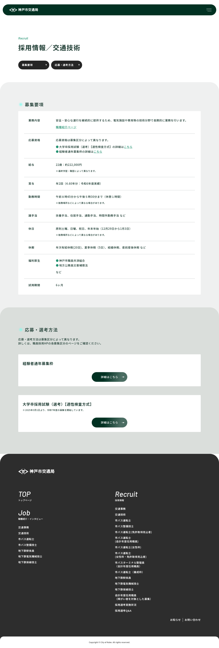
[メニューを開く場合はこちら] (209, 9)
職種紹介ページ (66, 127)
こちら (128, 147)
